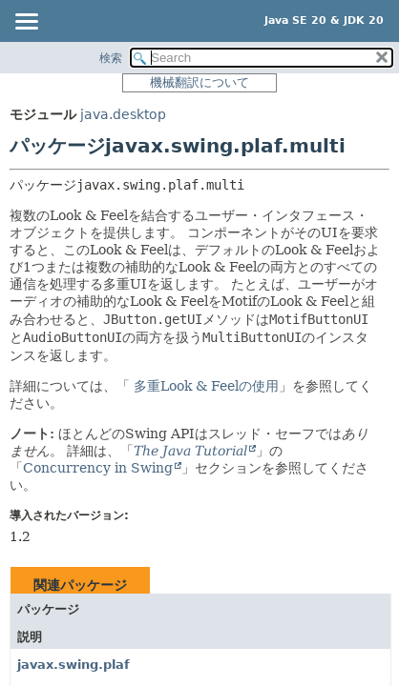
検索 (110, 58)
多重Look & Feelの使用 (204, 385)
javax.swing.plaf (73, 664)
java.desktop (123, 114)
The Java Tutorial (190, 450)
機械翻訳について (199, 82)
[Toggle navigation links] (26, 23)
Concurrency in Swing (98, 467)
